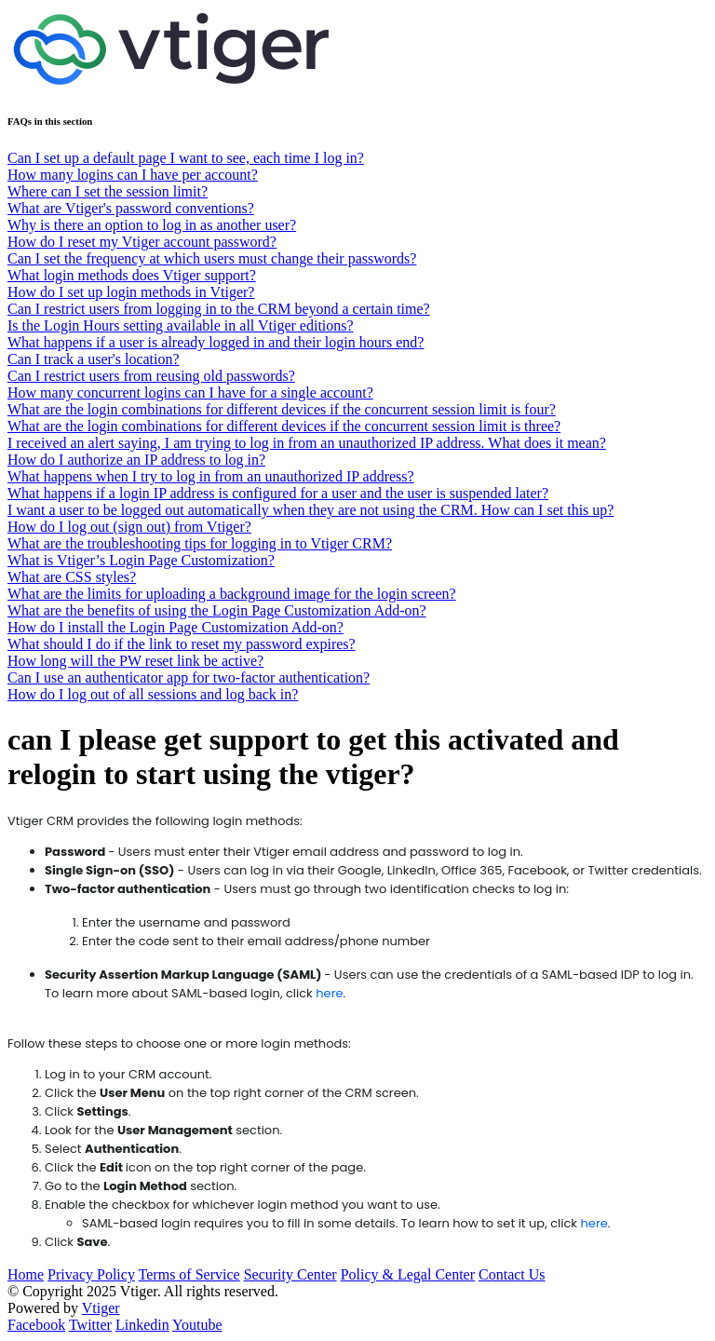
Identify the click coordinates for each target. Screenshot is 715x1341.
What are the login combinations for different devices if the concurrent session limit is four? (281, 409)
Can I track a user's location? (93, 359)
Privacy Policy (91, 1274)
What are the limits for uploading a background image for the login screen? (231, 594)
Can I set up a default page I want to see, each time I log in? (185, 158)
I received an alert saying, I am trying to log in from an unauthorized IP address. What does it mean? (306, 443)
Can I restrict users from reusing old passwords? (151, 376)
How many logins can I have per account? (132, 175)
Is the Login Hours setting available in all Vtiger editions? (180, 325)
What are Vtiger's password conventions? (130, 208)
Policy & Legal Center (408, 1274)
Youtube (197, 1325)
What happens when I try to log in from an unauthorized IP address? (210, 476)
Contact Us (512, 1274)
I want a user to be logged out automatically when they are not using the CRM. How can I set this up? (310, 510)
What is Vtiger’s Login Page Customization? (141, 560)
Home (25, 1274)
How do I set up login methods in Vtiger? (130, 292)
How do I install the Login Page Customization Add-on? (175, 627)
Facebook (36, 1325)
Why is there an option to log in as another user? (151, 225)
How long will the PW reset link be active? (135, 661)
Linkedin (142, 1325)
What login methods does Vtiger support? (131, 275)
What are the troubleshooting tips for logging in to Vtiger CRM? (199, 543)
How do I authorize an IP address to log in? (136, 459)
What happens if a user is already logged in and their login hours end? (215, 342)
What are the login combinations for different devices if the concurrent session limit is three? (283, 426)
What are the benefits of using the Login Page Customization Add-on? (216, 610)
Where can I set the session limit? (107, 191)
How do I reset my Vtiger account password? (142, 242)
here (329, 993)
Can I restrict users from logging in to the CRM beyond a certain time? (218, 309)
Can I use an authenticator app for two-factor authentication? (188, 677)
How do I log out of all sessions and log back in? (152, 694)
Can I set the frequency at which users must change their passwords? (211, 258)
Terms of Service (189, 1274)
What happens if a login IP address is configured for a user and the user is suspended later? (277, 493)
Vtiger (101, 1308)
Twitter (90, 1325)
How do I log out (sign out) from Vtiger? (129, 527)
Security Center (290, 1274)
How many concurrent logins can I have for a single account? (190, 392)
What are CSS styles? (71, 577)
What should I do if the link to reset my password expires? (181, 644)
